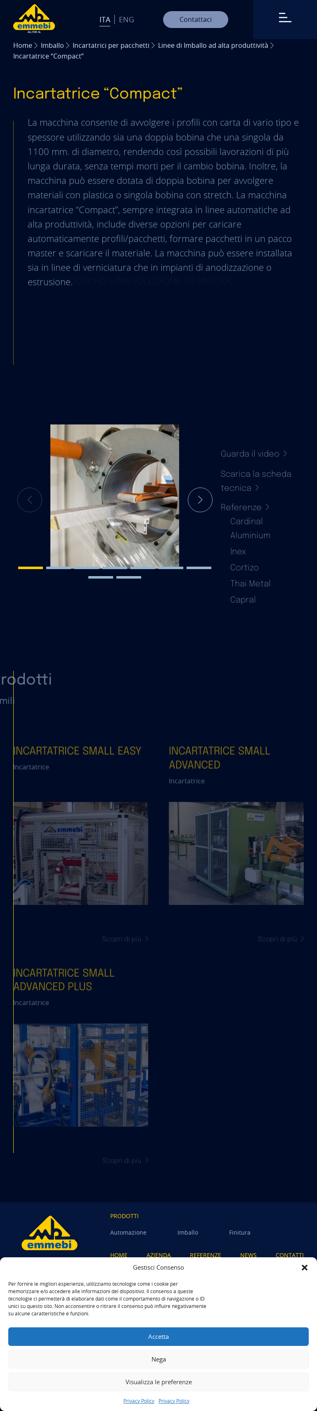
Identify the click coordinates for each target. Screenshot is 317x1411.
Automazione (128, 1232)
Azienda (159, 1255)
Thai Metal (250, 584)
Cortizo (244, 568)
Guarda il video (254, 454)
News (248, 1255)
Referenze (205, 1255)
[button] (304, 1267)
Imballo (52, 45)
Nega (158, 1359)
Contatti (290, 1255)
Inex (238, 552)
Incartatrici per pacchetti (111, 45)
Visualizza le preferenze (158, 1382)
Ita (104, 19)
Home (22, 45)
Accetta (158, 1336)
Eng (126, 19)
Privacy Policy (138, 1400)
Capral (243, 600)
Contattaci (196, 19)
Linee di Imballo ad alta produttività (213, 45)
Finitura (240, 1232)
